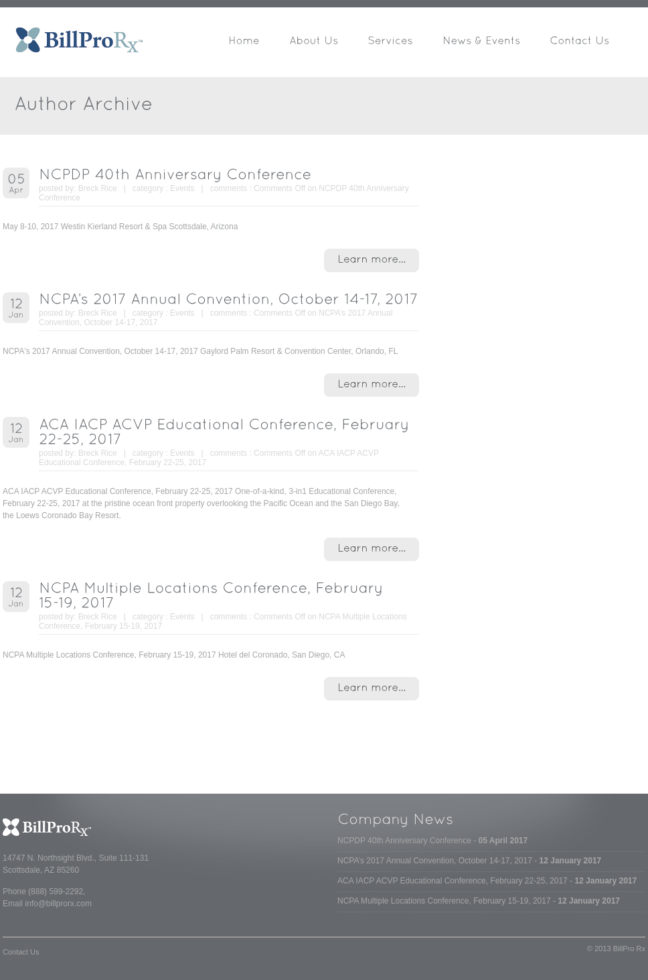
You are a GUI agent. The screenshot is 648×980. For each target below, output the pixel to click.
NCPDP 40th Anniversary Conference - (432, 840)
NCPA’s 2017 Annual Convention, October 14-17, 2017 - (469, 860)
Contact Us (21, 952)
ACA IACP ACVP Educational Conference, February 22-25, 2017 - (487, 880)
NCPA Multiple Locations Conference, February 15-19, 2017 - (478, 901)
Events (182, 188)
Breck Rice (97, 188)
